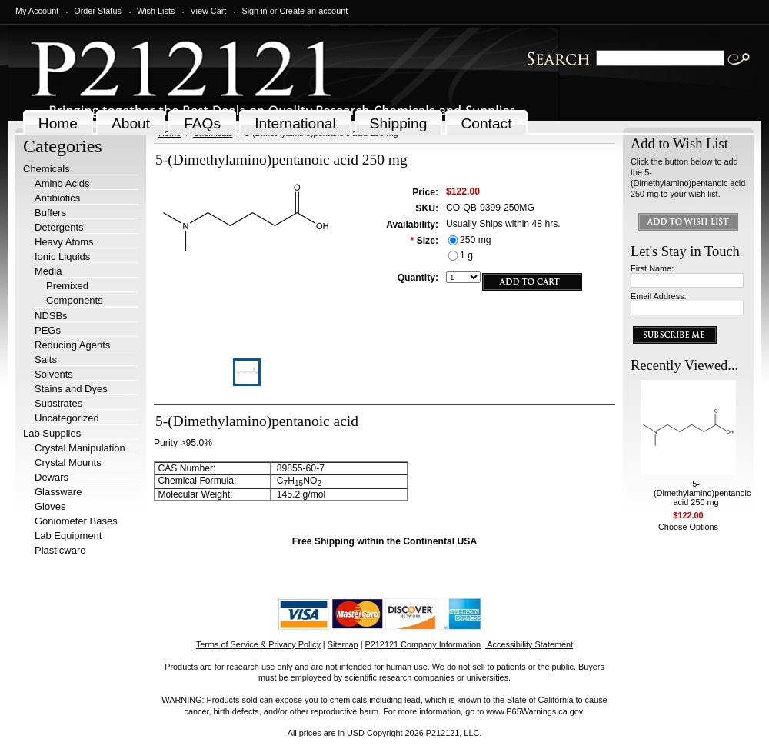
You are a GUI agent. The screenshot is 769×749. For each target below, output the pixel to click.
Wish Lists (156, 10)
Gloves (50, 506)
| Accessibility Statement (528, 644)
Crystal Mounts (68, 462)
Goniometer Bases (76, 521)
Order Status (98, 10)
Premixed (67, 285)
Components (74, 300)
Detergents (59, 227)
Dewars (51, 477)
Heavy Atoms (64, 242)
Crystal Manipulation (80, 448)
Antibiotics (57, 198)
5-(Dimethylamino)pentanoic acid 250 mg (702, 493)
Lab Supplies (52, 433)
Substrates (58, 403)
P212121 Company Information (423, 644)
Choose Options (688, 526)
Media (48, 271)
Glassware (58, 492)
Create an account (313, 10)
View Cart (208, 10)
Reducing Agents (72, 345)
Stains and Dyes (71, 388)
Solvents (54, 374)
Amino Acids (62, 183)
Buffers (50, 212)
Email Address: (659, 296)
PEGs (48, 330)
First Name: (652, 268)
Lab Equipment (68, 535)
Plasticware (60, 550)
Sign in (254, 10)
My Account (36, 10)
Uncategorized (67, 418)
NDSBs (51, 315)
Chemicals (46, 169)
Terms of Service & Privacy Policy (258, 644)
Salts (46, 359)
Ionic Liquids (62, 256)
